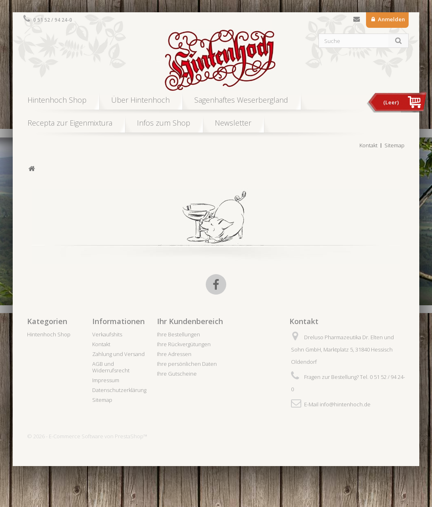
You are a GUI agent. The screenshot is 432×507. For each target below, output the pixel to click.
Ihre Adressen (174, 354)
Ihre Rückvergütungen (184, 344)
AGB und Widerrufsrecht (111, 367)
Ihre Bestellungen (178, 334)
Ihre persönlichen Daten (187, 363)
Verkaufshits (107, 334)
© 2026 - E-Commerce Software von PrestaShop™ (87, 436)
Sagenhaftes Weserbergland (241, 100)
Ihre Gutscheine (177, 373)
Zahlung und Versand (118, 354)
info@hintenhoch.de (345, 404)
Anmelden (391, 19)
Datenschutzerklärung (119, 390)
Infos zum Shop (163, 123)
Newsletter (233, 123)
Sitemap (394, 145)
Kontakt (356, 20)
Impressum (105, 380)
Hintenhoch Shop (56, 100)
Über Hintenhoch (140, 100)
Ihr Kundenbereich (190, 321)
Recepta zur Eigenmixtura (69, 123)
